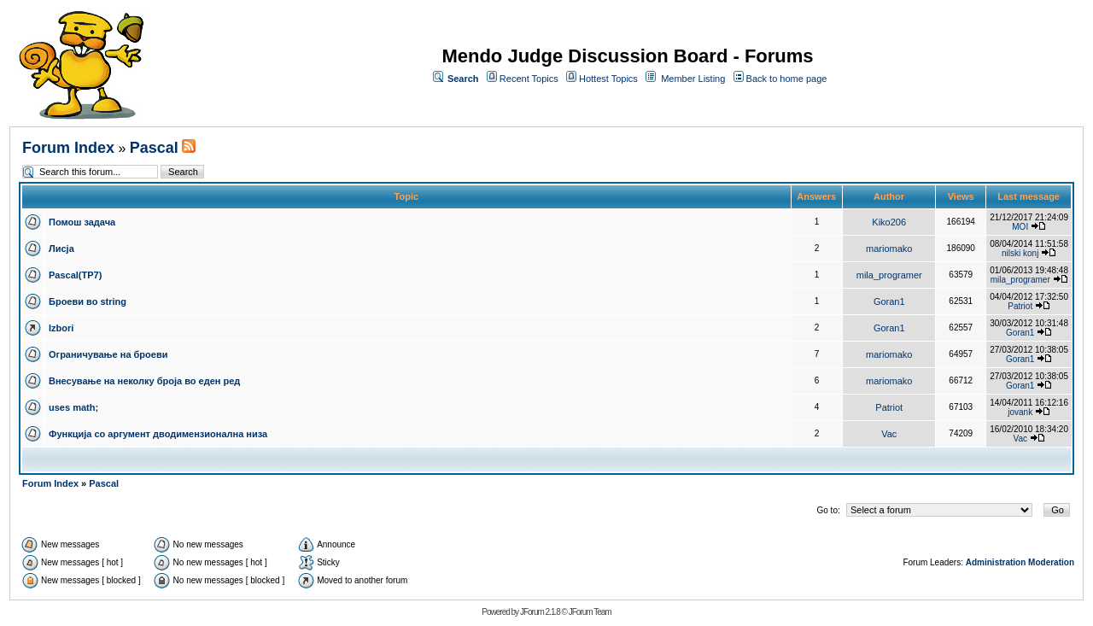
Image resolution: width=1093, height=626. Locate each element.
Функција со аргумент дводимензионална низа (158, 434)
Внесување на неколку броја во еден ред (144, 381)
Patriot (1020, 306)
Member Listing (693, 78)
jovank (1020, 412)
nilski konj (1020, 253)
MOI (1020, 226)
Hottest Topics (608, 78)
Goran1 (889, 301)
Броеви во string (87, 301)
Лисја (61, 248)
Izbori (61, 328)
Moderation (1051, 562)
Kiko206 (889, 222)
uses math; (73, 407)
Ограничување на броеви (108, 354)
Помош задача (82, 222)
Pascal (154, 147)
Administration (996, 562)
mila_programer (889, 275)
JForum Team (590, 612)
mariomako (889, 248)
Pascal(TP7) (75, 275)
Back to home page (786, 78)
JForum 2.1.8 (540, 612)
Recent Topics (529, 78)
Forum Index (68, 147)
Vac (889, 434)
